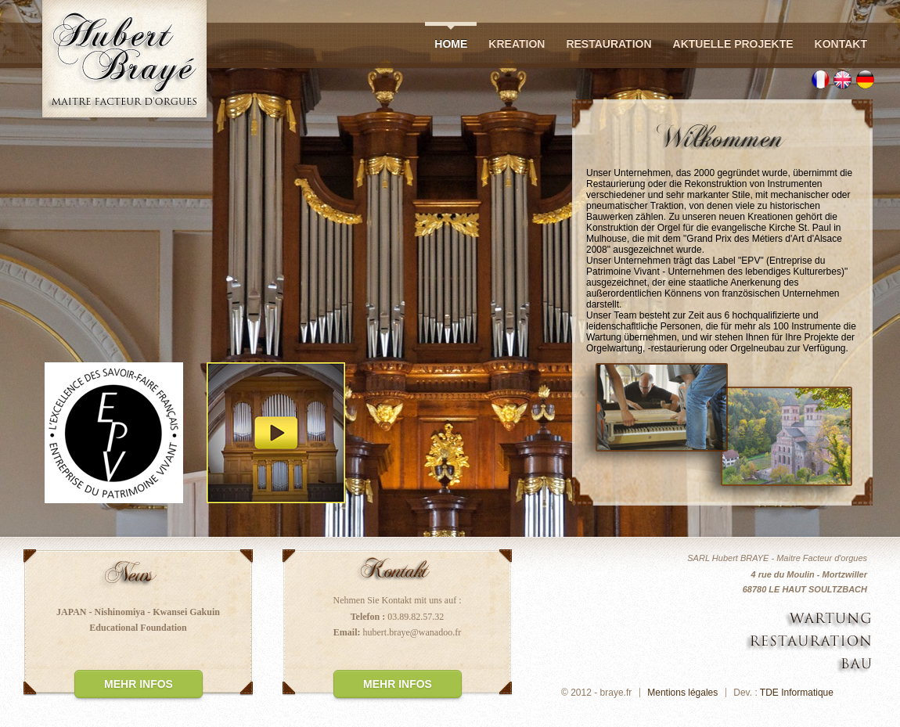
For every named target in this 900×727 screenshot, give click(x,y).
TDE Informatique (796, 692)
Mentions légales (682, 692)
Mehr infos (138, 684)
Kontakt (841, 44)
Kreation (516, 44)
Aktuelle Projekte (733, 44)
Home (450, 44)
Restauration (608, 44)
